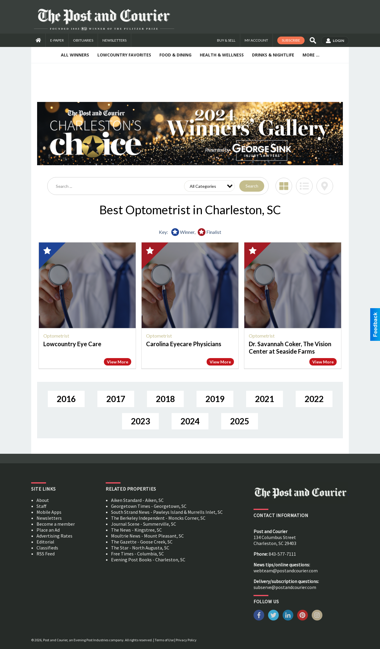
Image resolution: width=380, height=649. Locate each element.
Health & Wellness (222, 55)
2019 (214, 399)
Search (252, 185)
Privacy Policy (186, 640)
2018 (165, 399)
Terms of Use (164, 640)
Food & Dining (175, 55)
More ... (311, 55)
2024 (190, 421)
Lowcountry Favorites (124, 55)
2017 (115, 399)
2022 (314, 399)
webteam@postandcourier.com (286, 571)
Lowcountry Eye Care (72, 343)
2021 (264, 399)
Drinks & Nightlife (273, 55)
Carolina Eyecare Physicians (183, 343)
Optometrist (56, 335)
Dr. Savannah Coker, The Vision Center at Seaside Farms (290, 347)
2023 (140, 421)
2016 (66, 399)
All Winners (75, 55)
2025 (239, 421)
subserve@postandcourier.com (285, 587)
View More (117, 361)
